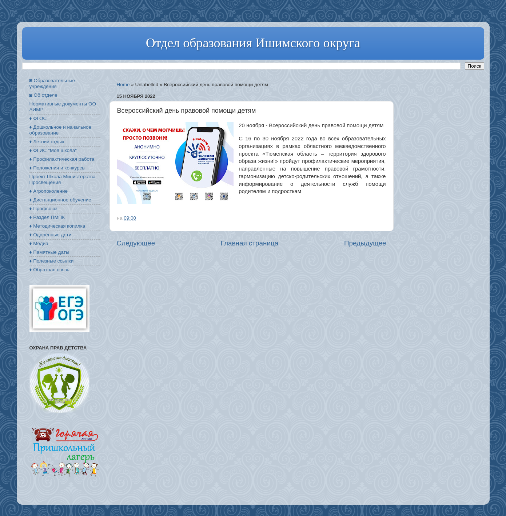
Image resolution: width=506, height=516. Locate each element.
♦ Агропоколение (48, 191)
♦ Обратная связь (49, 269)
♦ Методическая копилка (57, 226)
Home (123, 84)
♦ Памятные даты (49, 252)
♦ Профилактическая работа (62, 159)
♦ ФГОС (38, 118)
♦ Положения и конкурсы (57, 168)
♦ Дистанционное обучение (60, 200)
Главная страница (250, 243)
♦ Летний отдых (46, 141)
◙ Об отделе (43, 95)
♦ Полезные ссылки (51, 261)
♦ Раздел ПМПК (47, 217)
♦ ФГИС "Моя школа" (53, 150)
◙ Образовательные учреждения (52, 83)
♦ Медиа (38, 243)
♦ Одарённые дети (50, 234)
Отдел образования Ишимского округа (253, 43)
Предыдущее (365, 243)
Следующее (136, 243)
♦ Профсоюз (43, 208)
